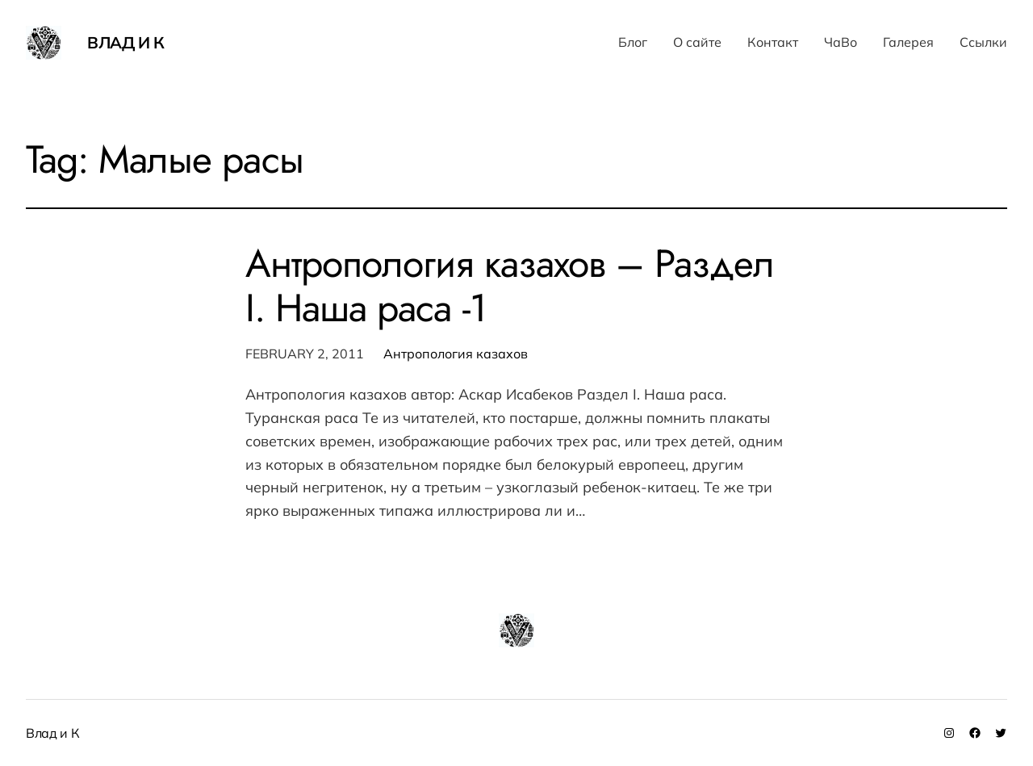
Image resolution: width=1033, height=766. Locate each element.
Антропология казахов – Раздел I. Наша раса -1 (509, 285)
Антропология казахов (455, 353)
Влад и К (126, 42)
